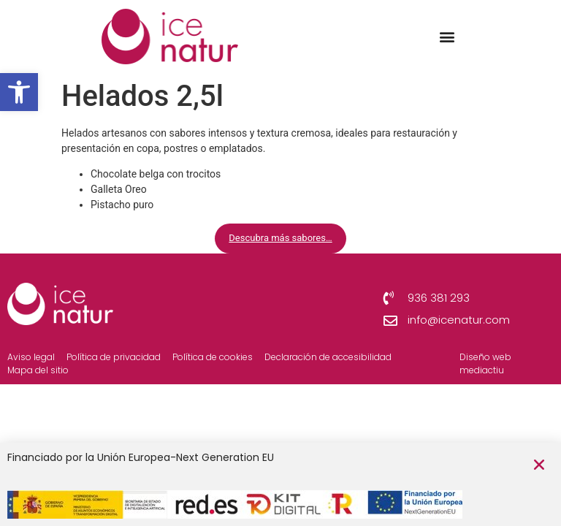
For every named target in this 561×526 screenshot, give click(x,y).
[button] (19, 92)
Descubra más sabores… (280, 237)
